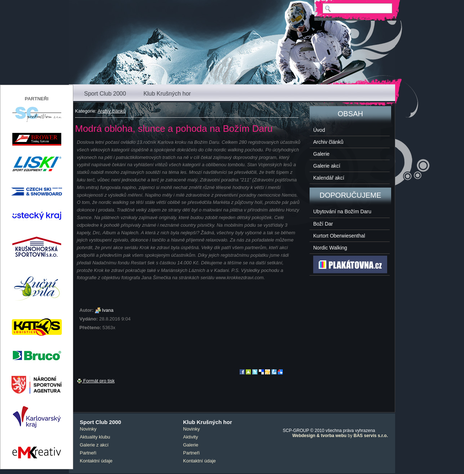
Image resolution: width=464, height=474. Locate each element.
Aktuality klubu (95, 437)
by (340, 435)
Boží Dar (323, 224)
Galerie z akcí (94, 445)
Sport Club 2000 (105, 94)
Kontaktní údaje (96, 460)
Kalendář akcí (328, 178)
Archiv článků (111, 111)
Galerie (321, 154)
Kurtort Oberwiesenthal (339, 236)
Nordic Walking (330, 248)
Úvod (319, 130)
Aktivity (190, 437)
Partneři (88, 453)
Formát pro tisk (96, 380)
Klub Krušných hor (167, 94)
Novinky (88, 429)
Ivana (107, 310)
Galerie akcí (326, 166)
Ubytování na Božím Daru (342, 211)
